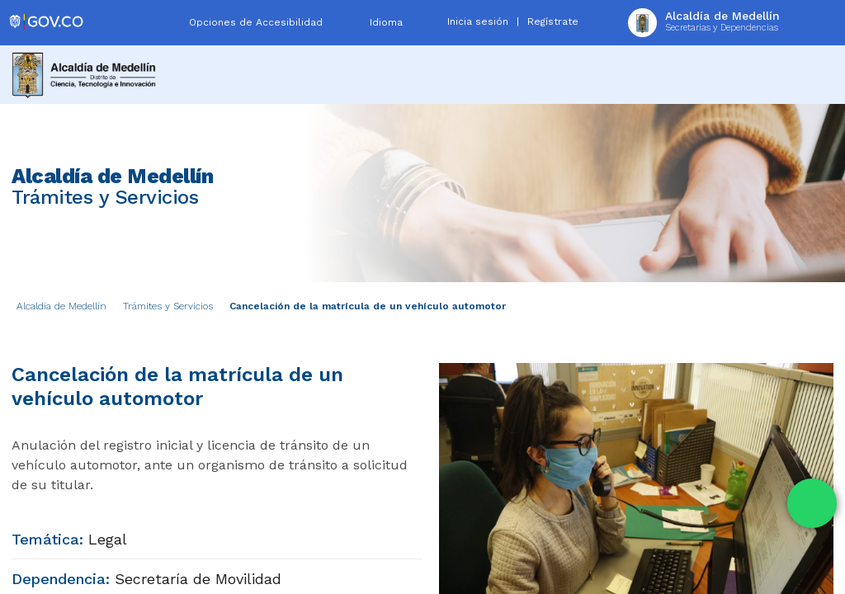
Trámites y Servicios (168, 306)
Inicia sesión (477, 21)
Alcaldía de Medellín (61, 306)
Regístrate (552, 21)
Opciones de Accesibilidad (256, 22)
